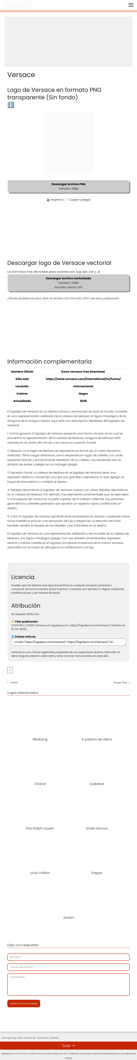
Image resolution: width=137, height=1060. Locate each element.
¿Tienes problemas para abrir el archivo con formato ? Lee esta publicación (63, 298)
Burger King (120, 682)
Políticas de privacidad (41, 1053)
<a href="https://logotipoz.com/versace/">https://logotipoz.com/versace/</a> (68, 642)
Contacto (23, 1053)
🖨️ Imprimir (54, 200)
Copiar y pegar (79, 200)
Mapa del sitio (61, 1053)
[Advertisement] (68, 42)
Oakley (14, 682)
